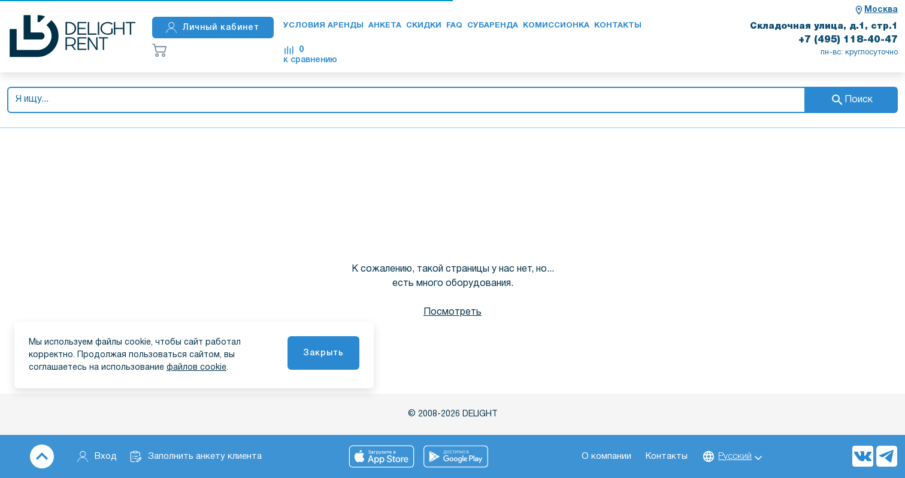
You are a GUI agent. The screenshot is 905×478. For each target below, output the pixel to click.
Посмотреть (452, 312)
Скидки (423, 25)
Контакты (617, 25)
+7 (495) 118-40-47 (848, 40)
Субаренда (492, 25)
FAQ (454, 25)
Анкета (384, 25)
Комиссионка (556, 25)
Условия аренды (323, 25)
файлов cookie (196, 368)
